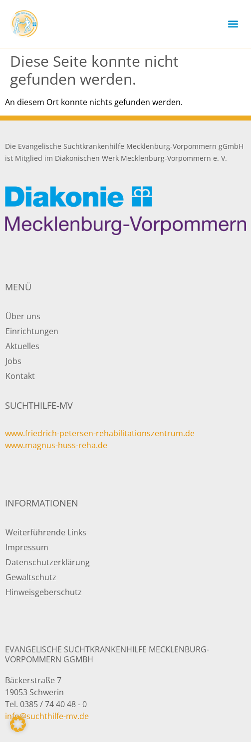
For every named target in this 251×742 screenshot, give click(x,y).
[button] (233, 24)
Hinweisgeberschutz (43, 592)
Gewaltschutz (30, 577)
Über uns (22, 316)
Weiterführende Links (45, 532)
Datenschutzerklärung (47, 562)
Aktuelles (22, 346)
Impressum (26, 547)
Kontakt (20, 376)
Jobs (13, 361)
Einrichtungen (31, 331)
